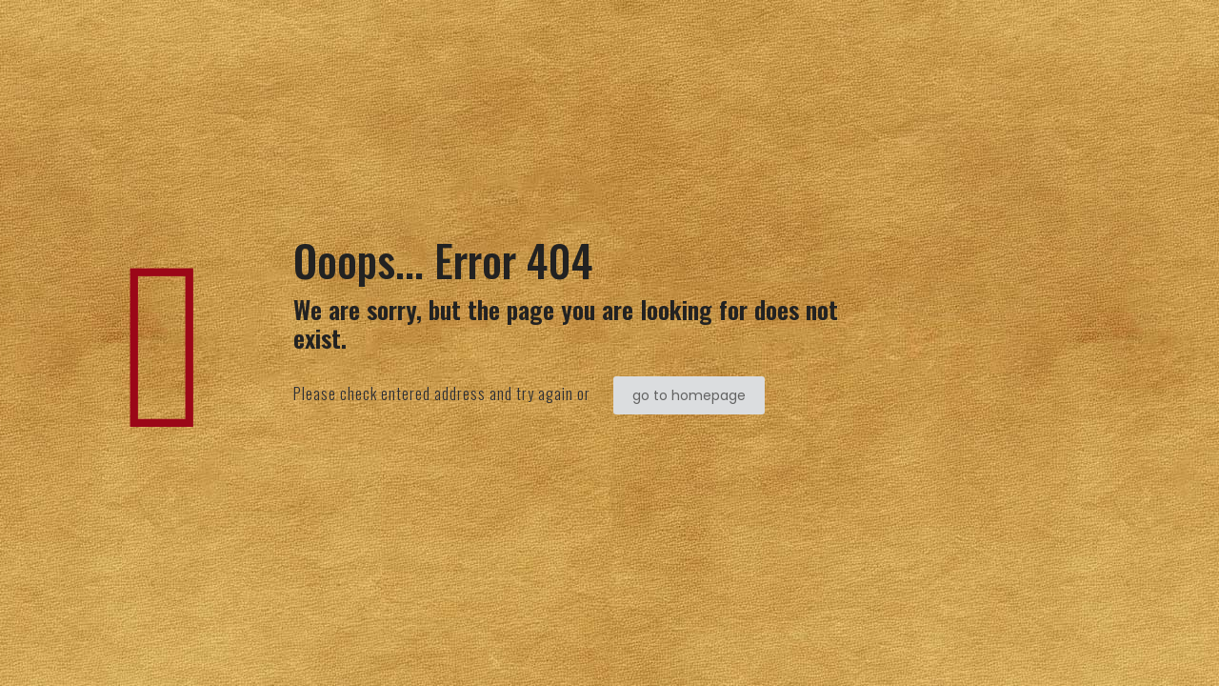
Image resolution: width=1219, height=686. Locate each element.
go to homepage (689, 395)
